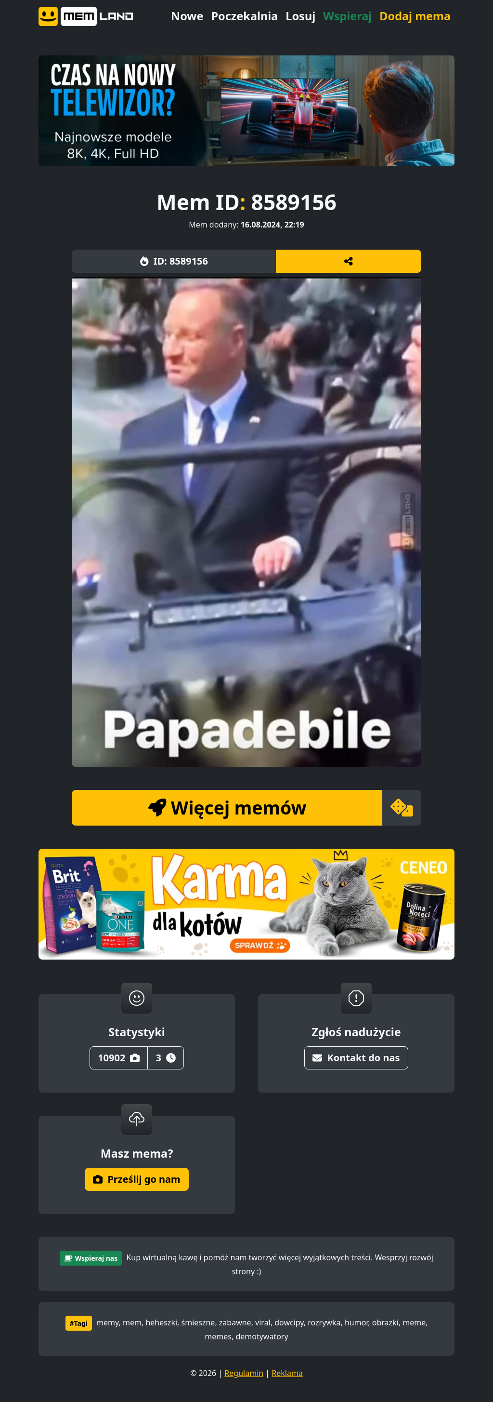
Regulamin (243, 1373)
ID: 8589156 (174, 260)
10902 (119, 1057)
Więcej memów (227, 807)
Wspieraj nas (90, 1258)
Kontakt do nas (356, 1057)
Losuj (300, 16)
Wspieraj (347, 16)
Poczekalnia (244, 16)
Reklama (287, 1373)
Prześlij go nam (136, 1179)
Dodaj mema (415, 16)
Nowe (187, 16)
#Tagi (79, 1323)
